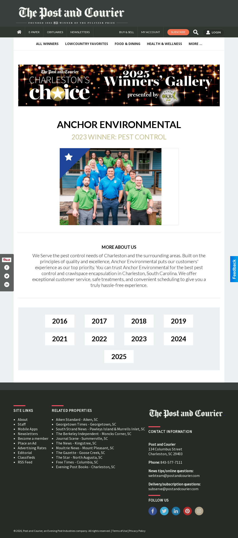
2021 (59, 339)
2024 (178, 339)
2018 (138, 321)
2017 (99, 321)
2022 (99, 339)
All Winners (47, 43)
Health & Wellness (164, 43)
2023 (138, 339)
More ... (195, 43)
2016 (59, 321)
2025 (119, 356)
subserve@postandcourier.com (173, 488)
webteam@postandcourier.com (174, 475)
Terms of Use (119, 531)
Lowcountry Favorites (86, 43)
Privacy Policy (137, 531)
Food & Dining (127, 43)
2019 (178, 321)
